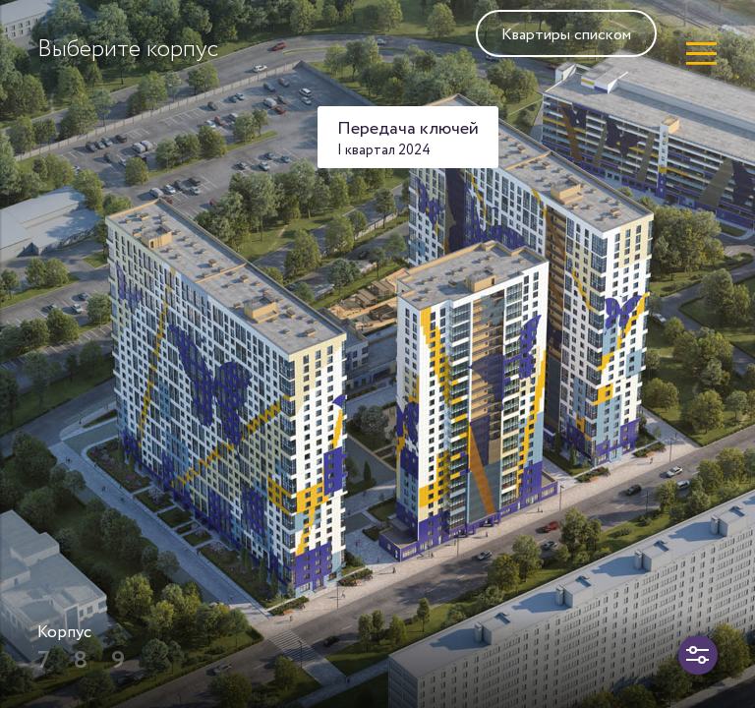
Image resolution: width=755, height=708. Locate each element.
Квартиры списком (566, 35)
